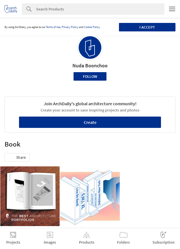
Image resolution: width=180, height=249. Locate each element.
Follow (90, 76)
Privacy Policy (70, 27)
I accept (147, 27)
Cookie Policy (92, 27)
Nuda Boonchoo (90, 65)
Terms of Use (53, 27)
